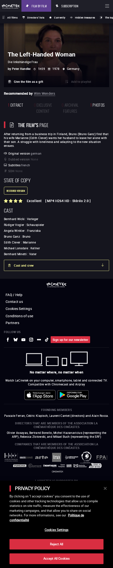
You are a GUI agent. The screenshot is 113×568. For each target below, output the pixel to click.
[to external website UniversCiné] (26, 457)
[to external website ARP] (86, 458)
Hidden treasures (85, 17)
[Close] (105, 488)
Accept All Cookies (56, 558)
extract (15, 105)
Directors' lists (35, 17)
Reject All (56, 544)
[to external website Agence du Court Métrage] (95, 465)
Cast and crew (24, 265)
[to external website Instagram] (31, 340)
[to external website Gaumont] (34, 466)
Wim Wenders (44, 93)
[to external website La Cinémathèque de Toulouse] (71, 457)
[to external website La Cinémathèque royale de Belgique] (57, 471)
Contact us (14, 301)
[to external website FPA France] (101, 457)
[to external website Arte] (41, 457)
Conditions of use (19, 316)
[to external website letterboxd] (39, 340)
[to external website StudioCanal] (19, 466)
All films (12, 17)
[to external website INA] (56, 457)
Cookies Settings (19, 308)
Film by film (39, 5)
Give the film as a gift (28, 82)
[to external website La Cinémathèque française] (49, 465)
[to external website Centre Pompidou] (65, 465)
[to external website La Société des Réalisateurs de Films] (11, 457)
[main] (56, 524)
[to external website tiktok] (47, 340)
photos (97, 105)
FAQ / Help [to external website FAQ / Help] (14, 294)
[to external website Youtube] (23, 340)
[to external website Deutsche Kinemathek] (80, 465)
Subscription (69, 5)
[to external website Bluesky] (15, 340)
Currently (59, 17)
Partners (12, 322)
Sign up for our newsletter (70, 340)
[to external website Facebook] (8, 340)
